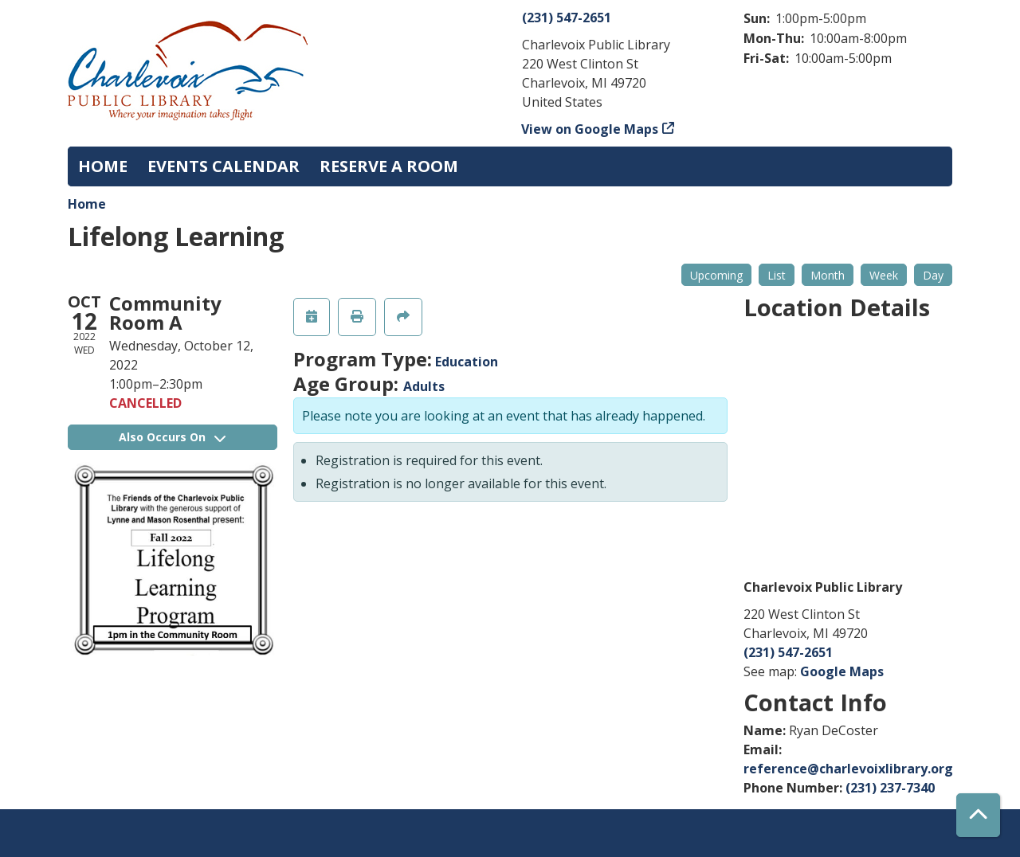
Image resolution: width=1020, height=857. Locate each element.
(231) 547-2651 (566, 17)
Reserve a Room (389, 166)
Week (883, 275)
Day (933, 275)
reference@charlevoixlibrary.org (848, 768)
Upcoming (716, 275)
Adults (424, 386)
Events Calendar (223, 166)
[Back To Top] (978, 815)
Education (466, 361)
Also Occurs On (172, 436)
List (776, 275)
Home (103, 166)
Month (827, 275)
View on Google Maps (590, 129)
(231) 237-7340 (890, 787)
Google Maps (842, 671)
